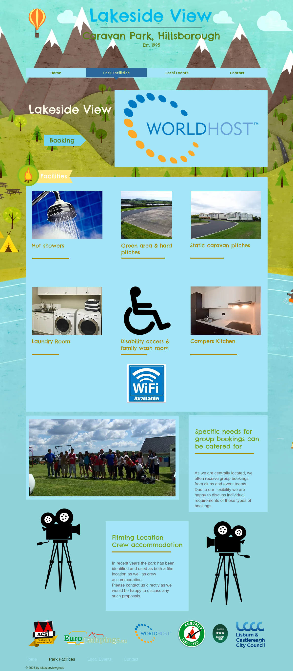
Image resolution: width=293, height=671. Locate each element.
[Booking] (65, 140)
